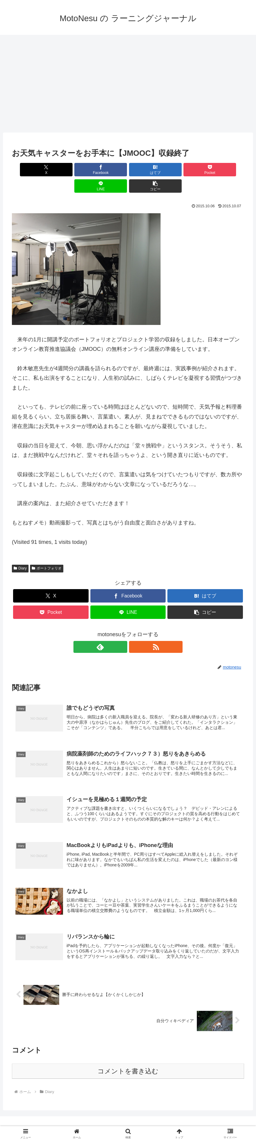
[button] (225, 169)
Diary (20, 552)
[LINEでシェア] (186, 169)
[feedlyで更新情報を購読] (121, 630)
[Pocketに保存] (147, 169)
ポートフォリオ (47, 552)
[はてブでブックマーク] (108, 169)
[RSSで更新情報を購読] (135, 630)
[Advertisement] (128, 83)
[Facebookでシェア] (69, 169)
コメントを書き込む (128, 1061)
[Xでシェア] (30, 169)
